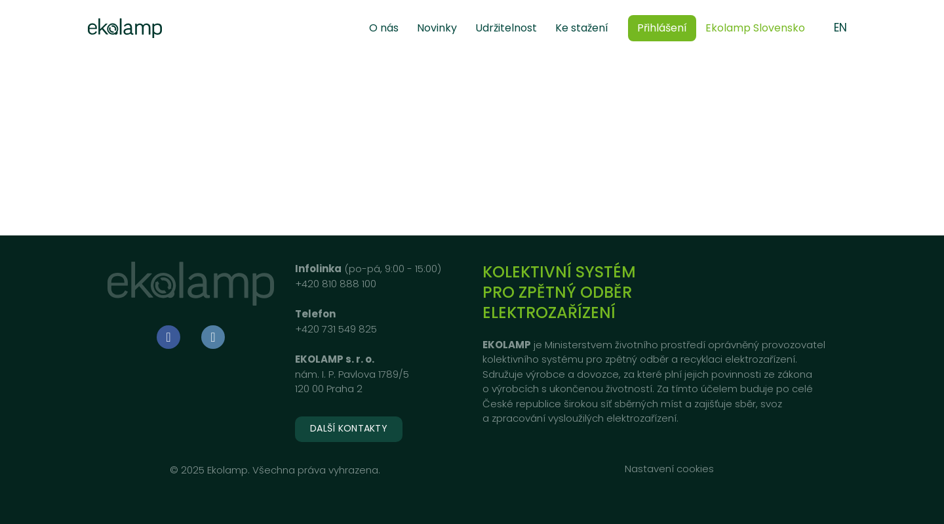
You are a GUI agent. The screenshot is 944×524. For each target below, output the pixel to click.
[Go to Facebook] (168, 337)
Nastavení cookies (669, 468)
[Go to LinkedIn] (213, 337)
